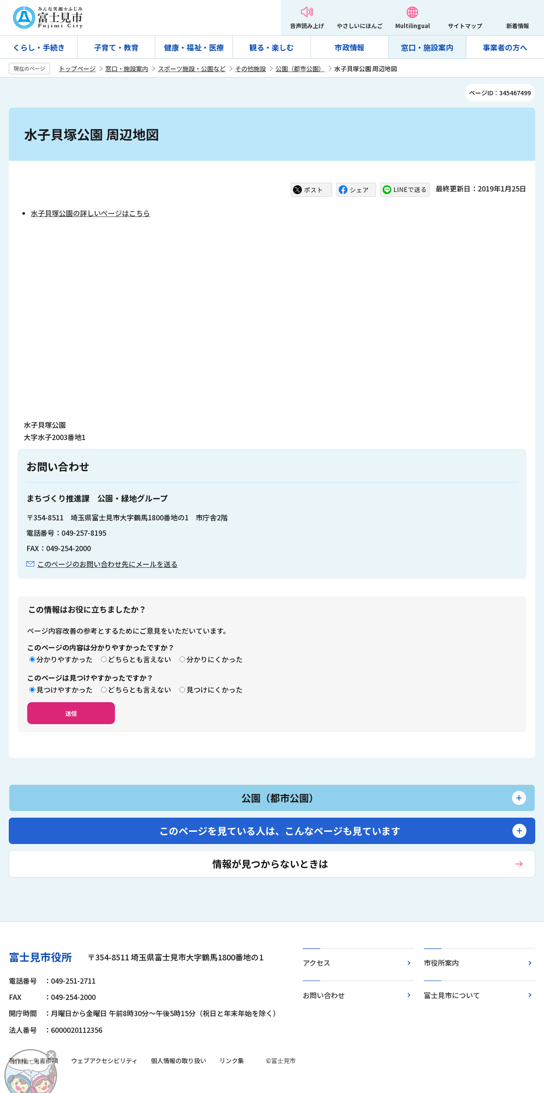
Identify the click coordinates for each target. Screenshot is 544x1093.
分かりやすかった (64, 659)
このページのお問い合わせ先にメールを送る (107, 564)
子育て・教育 (116, 47)
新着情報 (517, 26)
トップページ (77, 68)
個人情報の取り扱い (178, 1060)
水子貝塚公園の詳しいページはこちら (90, 213)
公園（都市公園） (300, 68)
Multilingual (412, 26)
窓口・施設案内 (427, 47)
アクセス (316, 962)
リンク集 (231, 1060)
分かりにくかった (214, 659)
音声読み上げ (307, 26)
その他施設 (250, 68)
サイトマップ (465, 26)
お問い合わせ (324, 995)
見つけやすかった (64, 689)
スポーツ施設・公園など (191, 68)
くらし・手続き (39, 47)
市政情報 (350, 47)
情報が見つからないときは (270, 863)
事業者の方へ (505, 47)
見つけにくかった (214, 689)
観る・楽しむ (271, 47)
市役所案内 (441, 962)
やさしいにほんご (360, 26)
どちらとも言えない (139, 659)
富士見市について (452, 995)
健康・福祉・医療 (194, 47)
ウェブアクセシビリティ (104, 1060)
